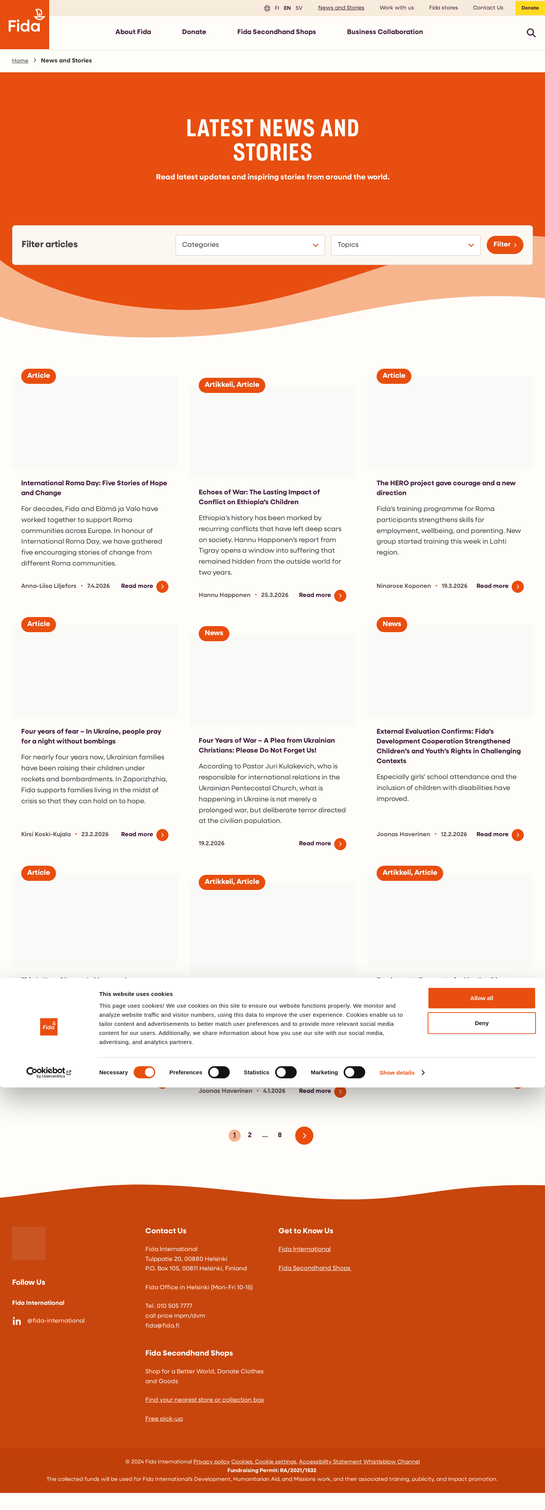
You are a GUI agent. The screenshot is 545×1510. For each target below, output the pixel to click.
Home (21, 64)
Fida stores (438, 9)
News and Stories (336, 9)
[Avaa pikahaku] (531, 35)
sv (292, 9)
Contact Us (483, 9)
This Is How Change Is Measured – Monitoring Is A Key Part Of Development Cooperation (94, 1007)
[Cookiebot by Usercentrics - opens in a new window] (49, 1495)
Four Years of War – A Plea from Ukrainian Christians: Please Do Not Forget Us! (263, 758)
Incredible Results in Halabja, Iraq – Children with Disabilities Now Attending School (271, 1016)
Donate (527, 9)
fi (270, 9)
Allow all (482, 1420)
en (281, 9)
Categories (197, 248)
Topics (345, 248)
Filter (499, 248)
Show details (397, 1495)
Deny (482, 1445)
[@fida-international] (72, 1338)
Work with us (391, 9)
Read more (135, 593)
